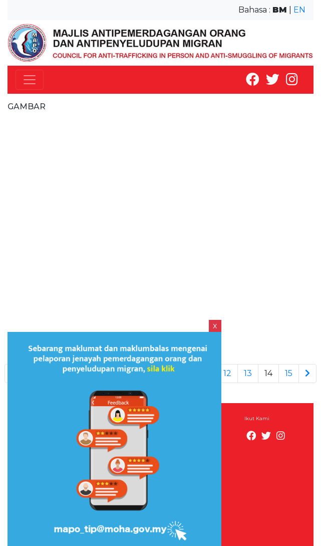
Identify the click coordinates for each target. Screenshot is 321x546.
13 (248, 373)
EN (299, 10)
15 (288, 373)
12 (227, 373)
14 (268, 373)
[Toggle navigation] (30, 80)
